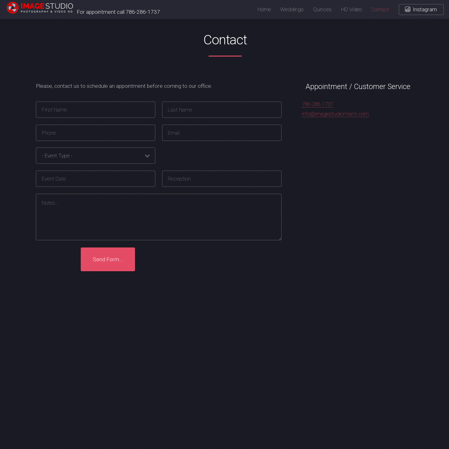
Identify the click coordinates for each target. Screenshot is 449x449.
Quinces (322, 9)
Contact (380, 9)
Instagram (425, 9)
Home (264, 9)
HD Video (351, 9)
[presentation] (189, 259)
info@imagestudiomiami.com (335, 114)
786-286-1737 (317, 104)
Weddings (292, 9)
